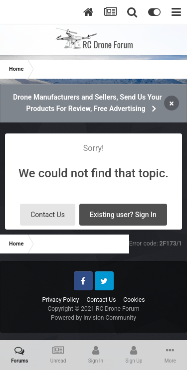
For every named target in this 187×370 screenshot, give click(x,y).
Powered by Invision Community (93, 317)
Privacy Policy (60, 299)
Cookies (134, 299)
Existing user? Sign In (123, 215)
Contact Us (47, 215)
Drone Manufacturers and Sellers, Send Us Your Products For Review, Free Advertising (87, 103)
